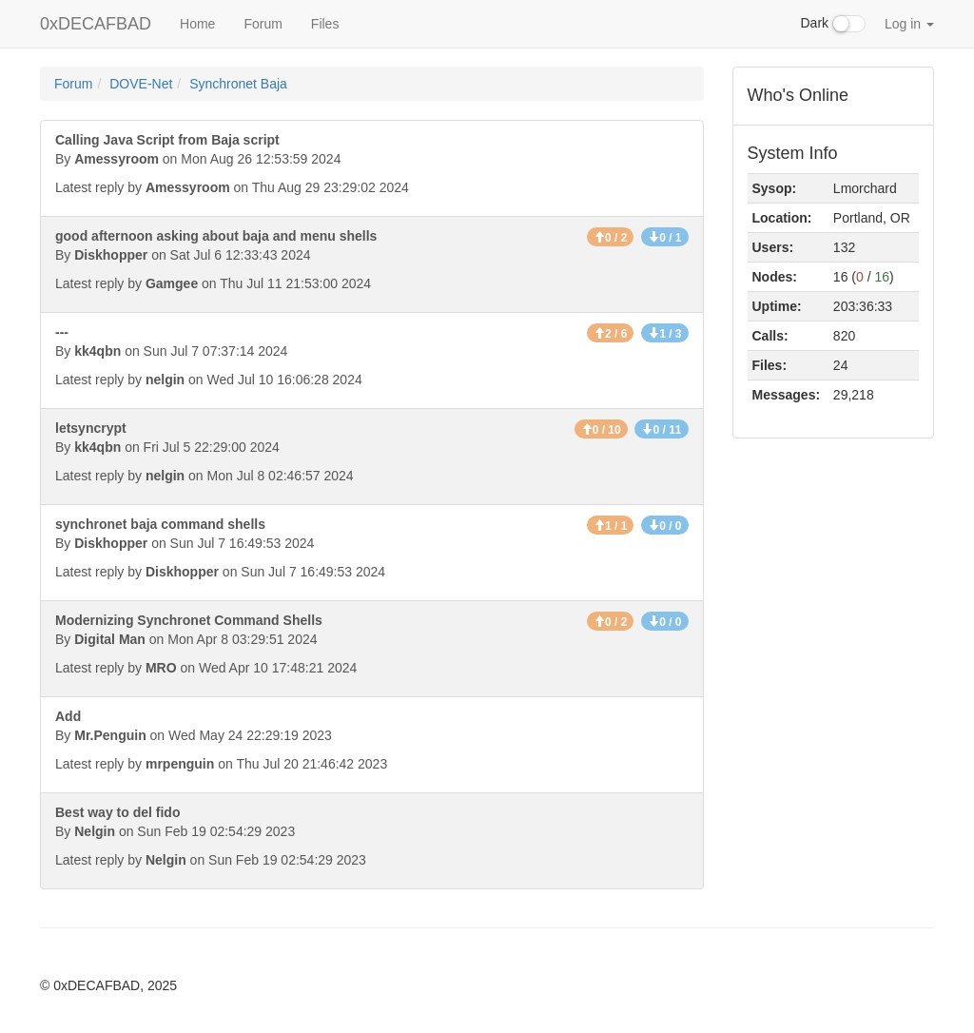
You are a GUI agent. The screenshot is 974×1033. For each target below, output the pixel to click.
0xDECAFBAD (95, 23)
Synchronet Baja (238, 83)
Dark (833, 23)
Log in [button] (909, 23)
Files (325, 23)
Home (197, 23)
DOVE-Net (140, 83)
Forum (263, 23)
